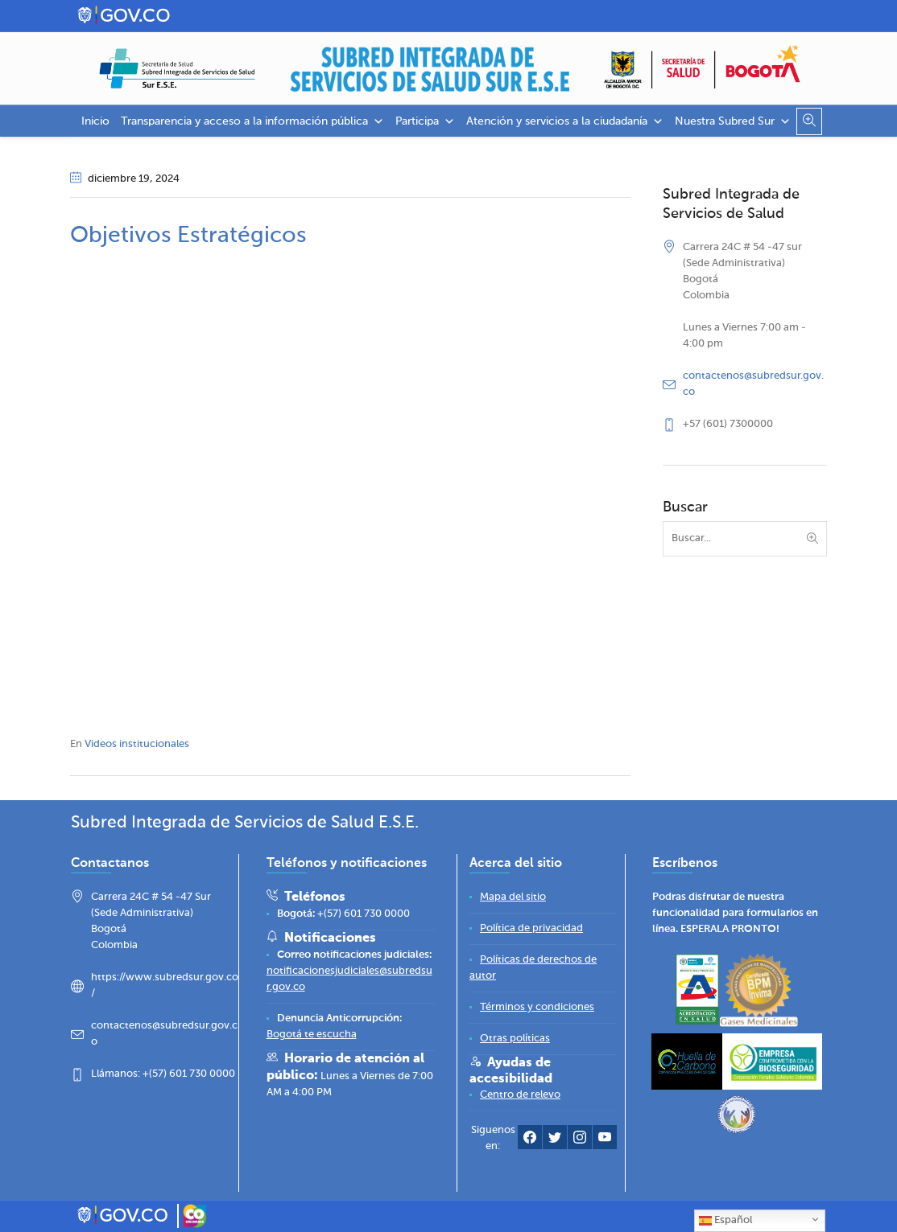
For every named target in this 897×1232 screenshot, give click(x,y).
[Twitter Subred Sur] (554, 1140)
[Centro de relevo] (520, 1095)
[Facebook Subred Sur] (529, 1140)
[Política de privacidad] (531, 928)
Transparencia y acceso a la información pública (252, 121)
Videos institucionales (137, 744)
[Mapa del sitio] (513, 897)
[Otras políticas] (515, 1038)
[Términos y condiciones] (537, 1007)
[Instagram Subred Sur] (579, 1140)
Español (725, 1220)
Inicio (95, 121)
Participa (425, 121)
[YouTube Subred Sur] (604, 1140)
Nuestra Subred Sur (733, 121)
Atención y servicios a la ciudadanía (564, 121)
